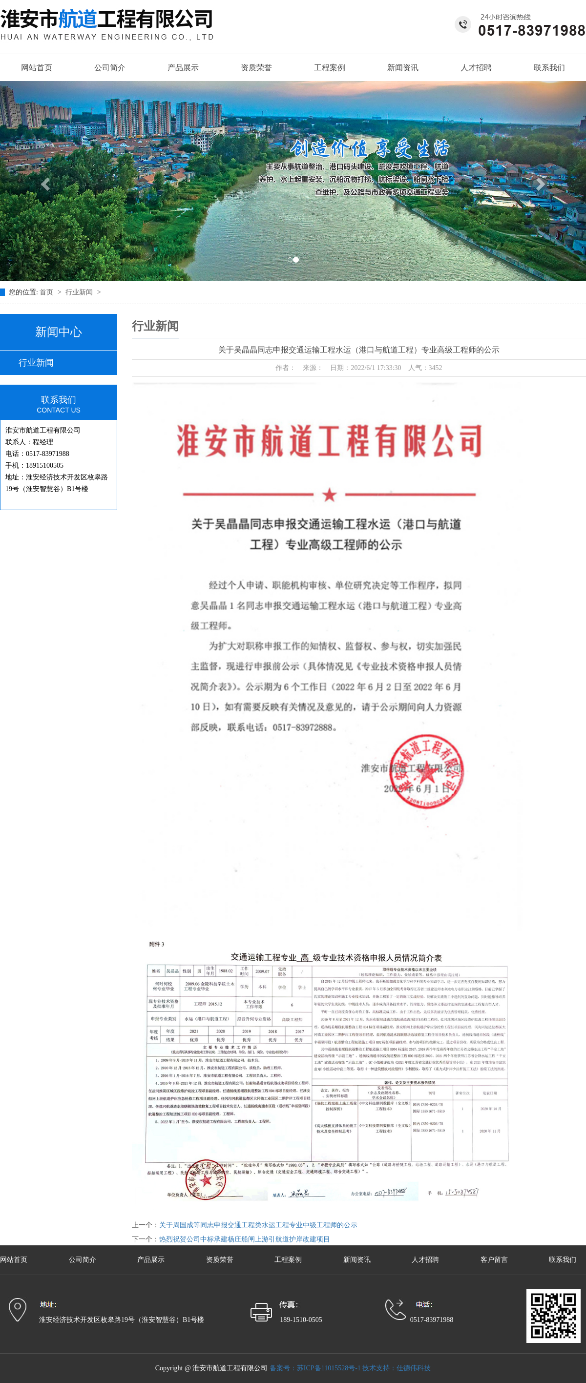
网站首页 (36, 67)
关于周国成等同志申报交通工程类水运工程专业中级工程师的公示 (258, 1225)
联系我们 (549, 67)
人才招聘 (476, 67)
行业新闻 (80, 292)
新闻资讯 (403, 67)
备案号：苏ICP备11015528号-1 (315, 1368)
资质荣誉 (256, 67)
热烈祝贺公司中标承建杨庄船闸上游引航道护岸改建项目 (244, 1239)
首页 (47, 292)
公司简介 (110, 67)
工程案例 (329, 67)
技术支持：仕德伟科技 (396, 1368)
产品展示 (183, 67)
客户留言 (495, 1259)
